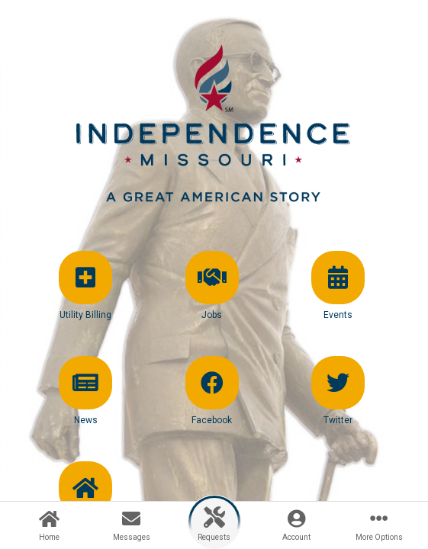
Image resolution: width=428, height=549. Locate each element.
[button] (85, 299)
